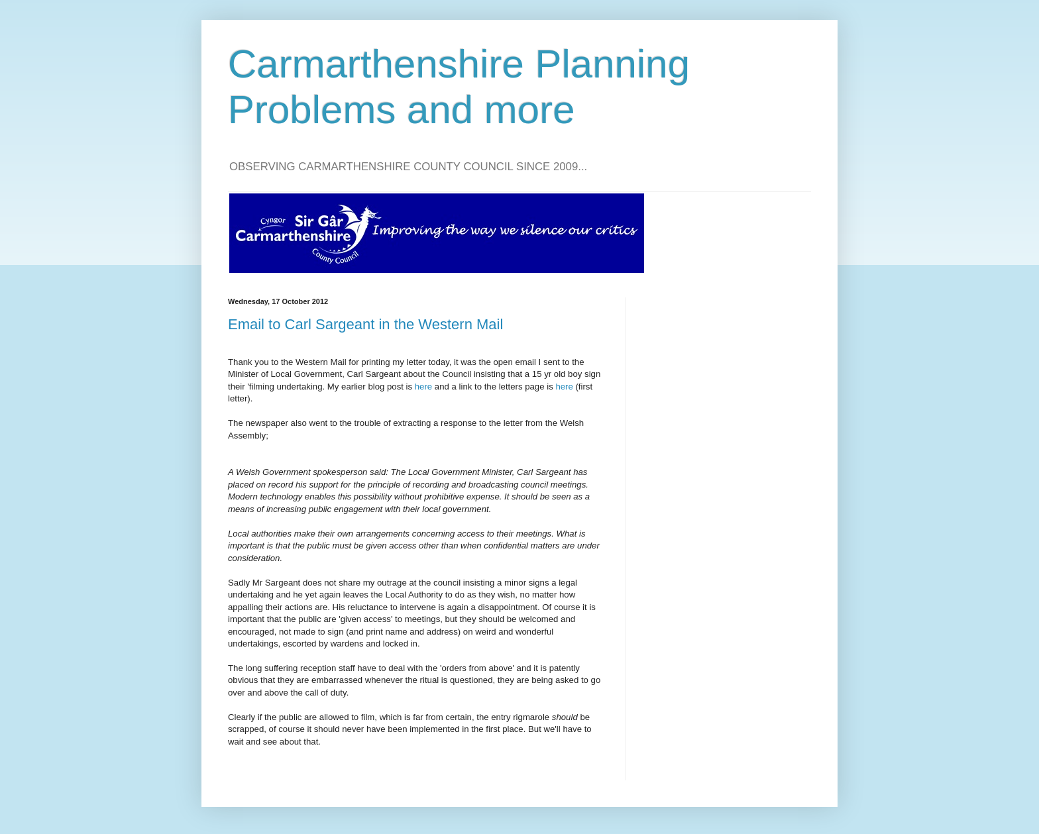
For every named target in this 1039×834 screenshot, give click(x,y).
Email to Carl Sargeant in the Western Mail (365, 324)
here (423, 386)
